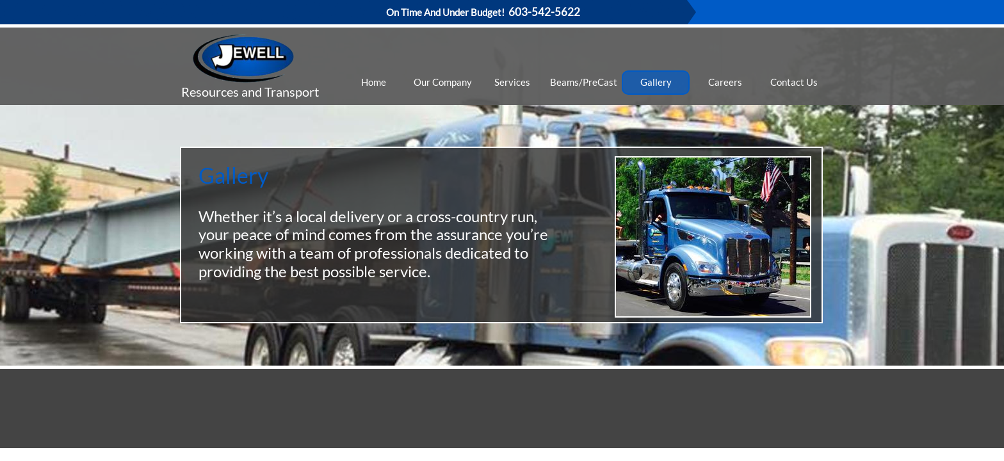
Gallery (656, 82)
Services (512, 82)
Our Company (443, 82)
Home (373, 82)
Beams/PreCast (583, 82)
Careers (725, 82)
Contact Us (794, 82)
